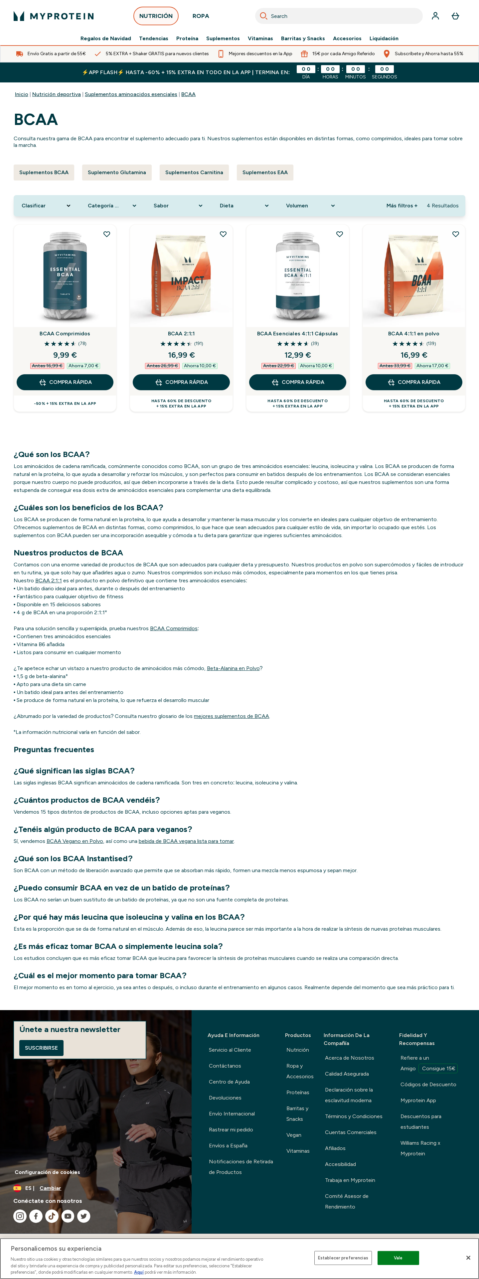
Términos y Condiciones (354, 1116)
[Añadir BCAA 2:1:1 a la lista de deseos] (223, 234)
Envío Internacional (232, 1113)
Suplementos (223, 38)
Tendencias (153, 38)
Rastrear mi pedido (231, 1129)
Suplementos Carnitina (194, 172)
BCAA (188, 94)
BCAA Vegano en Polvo (75, 841)
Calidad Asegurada (347, 1074)
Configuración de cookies (47, 1172)
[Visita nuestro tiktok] (52, 1216)
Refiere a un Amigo (429, 1064)
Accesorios (347, 38)
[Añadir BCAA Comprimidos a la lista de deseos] (106, 234)
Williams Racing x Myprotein (420, 1148)
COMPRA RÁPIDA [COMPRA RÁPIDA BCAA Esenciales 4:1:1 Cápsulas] (297, 382)
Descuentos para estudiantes (420, 1121)
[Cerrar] (468, 1257)
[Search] (263, 16)
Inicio (21, 94)
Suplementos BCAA (44, 172)
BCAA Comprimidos (65, 333)
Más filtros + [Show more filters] (402, 205)
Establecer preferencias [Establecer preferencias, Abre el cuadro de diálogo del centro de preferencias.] (343, 1257)
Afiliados (335, 1148)
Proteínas (297, 1092)
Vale (398, 1257)
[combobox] (339, 16)
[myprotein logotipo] (53, 16)
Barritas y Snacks (303, 38)
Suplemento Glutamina (117, 172)
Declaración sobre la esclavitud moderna (349, 1095)
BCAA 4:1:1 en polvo (413, 333)
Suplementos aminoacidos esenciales (131, 94)
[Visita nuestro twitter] (83, 1216)
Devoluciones (225, 1098)
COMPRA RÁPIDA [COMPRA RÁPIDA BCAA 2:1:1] (181, 382)
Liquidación (384, 38)
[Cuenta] (435, 16)
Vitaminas (260, 38)
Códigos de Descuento (428, 1084)
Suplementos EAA (265, 172)
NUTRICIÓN (156, 17)
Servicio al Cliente (230, 1050)
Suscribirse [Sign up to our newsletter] (41, 1048)
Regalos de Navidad (105, 38)
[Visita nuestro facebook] (36, 1216)
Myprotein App (418, 1100)
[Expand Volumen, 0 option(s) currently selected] (311, 206)
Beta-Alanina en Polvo (233, 668)
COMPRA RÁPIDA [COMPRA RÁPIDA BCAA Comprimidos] (65, 382)
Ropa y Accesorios (300, 1071)
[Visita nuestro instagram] (20, 1216)
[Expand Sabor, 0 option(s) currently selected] (178, 206)
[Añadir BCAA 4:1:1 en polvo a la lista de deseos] (455, 234)
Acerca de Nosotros (349, 1058)
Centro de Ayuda (229, 1082)
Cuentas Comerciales (351, 1132)
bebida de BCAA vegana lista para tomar (186, 841)
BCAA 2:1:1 (181, 333)
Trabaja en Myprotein (350, 1180)
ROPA (201, 17)
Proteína (187, 38)
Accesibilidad (340, 1164)
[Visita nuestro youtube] (68, 1216)
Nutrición (297, 1050)
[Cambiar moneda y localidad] (95, 1188)
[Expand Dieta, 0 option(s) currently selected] (245, 206)
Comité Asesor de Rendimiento (347, 1201)
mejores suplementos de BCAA (231, 716)
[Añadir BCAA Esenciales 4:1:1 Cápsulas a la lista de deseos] (339, 234)
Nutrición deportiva (56, 94)
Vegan (293, 1135)
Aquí (139, 1272)
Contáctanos (225, 1066)
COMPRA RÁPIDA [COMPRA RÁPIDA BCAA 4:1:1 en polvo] (413, 382)
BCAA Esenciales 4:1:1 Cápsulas (297, 333)
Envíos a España (228, 1145)
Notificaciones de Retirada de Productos (241, 1166)
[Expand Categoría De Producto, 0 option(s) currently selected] (112, 206)
